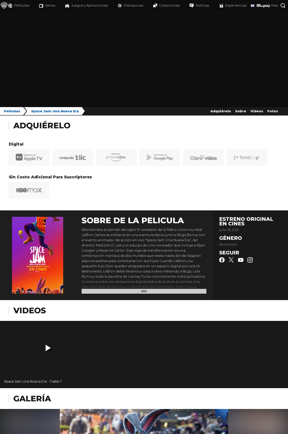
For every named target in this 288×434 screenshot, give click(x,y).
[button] (48, 348)
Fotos (272, 111)
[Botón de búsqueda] (283, 5)
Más (144, 291)
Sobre (240, 111)
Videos (256, 111)
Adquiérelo (220, 111)
